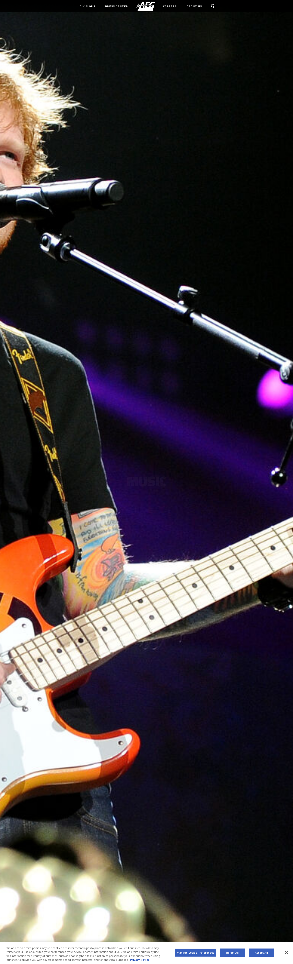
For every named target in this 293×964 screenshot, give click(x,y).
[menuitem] (145, 6)
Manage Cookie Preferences (195, 954)
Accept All (261, 954)
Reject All (232, 954)
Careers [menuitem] (170, 6)
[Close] (286, 954)
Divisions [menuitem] (87, 6)
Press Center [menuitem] (116, 6)
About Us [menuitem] (194, 6)
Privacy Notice (140, 961)
